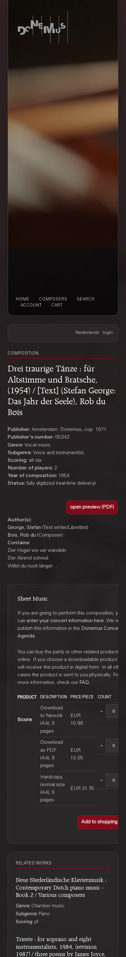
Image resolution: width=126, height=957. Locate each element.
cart (57, 305)
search (86, 299)
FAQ (84, 682)
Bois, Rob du (22, 535)
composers (53, 299)
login (108, 333)
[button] (92, 507)
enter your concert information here (65, 620)
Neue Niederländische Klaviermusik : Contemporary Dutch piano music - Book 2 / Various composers (61, 886)
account (31, 305)
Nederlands (87, 333)
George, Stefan (24, 527)
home (23, 299)
